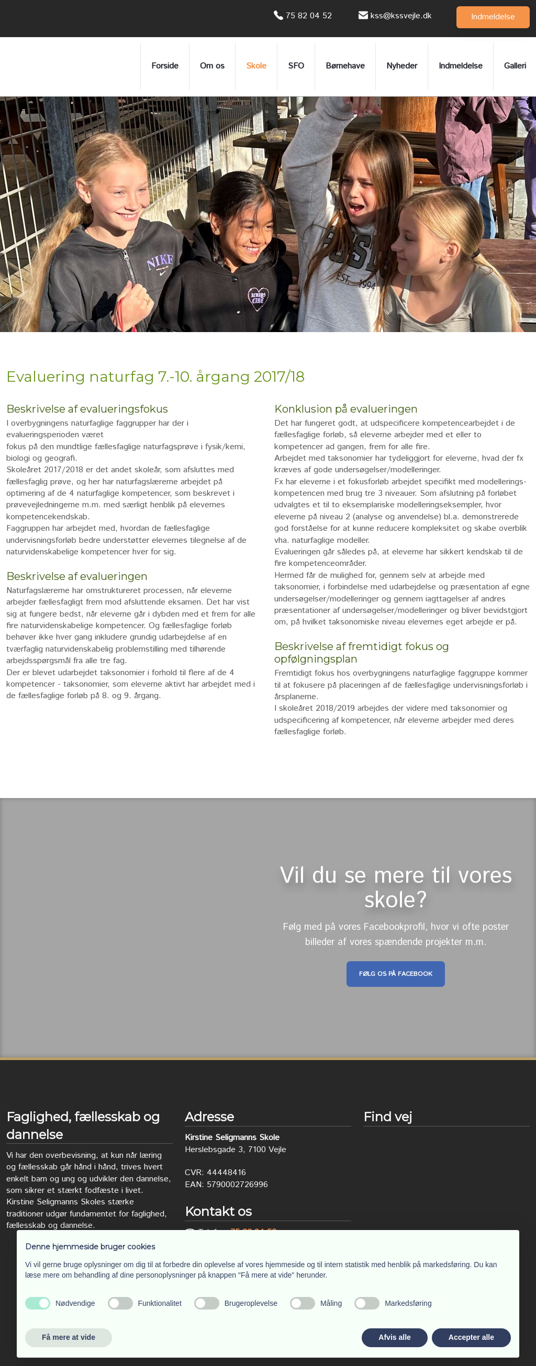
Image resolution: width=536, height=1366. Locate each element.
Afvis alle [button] (394, 1337)
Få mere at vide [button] (68, 1337)
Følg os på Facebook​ (395, 974)
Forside (164, 66)
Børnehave (345, 66)
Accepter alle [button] (471, 1337)
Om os (212, 66)
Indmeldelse (461, 66)
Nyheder (401, 66)
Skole (256, 66)
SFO (296, 66)
